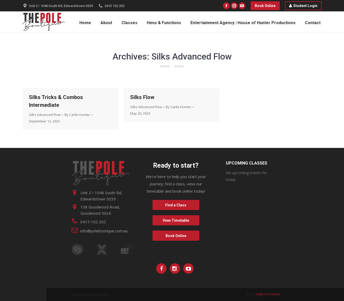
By (77, 114)
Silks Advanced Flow (45, 114)
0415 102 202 (114, 6)
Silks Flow (142, 97)
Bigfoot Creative (268, 294)
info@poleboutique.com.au (104, 230)
